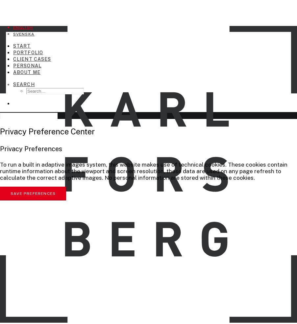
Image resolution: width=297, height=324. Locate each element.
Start (22, 46)
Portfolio (28, 52)
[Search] (24, 84)
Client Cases (32, 59)
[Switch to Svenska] (24, 33)
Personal (27, 65)
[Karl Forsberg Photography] (148, 9)
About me (26, 72)
